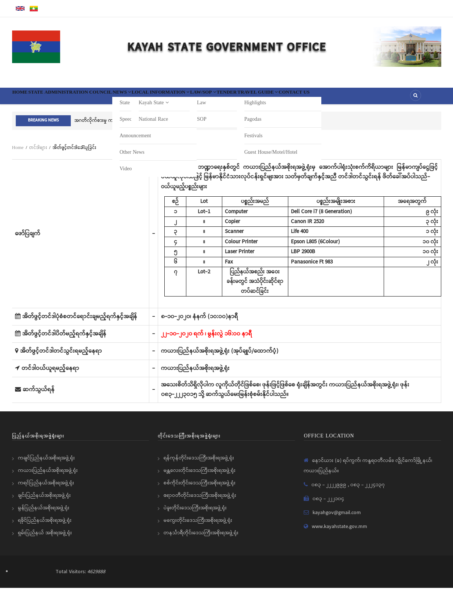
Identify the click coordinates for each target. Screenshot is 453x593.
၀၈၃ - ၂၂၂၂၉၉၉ (329, 490)
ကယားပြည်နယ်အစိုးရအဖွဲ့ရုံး (48, 476)
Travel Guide (338, 98)
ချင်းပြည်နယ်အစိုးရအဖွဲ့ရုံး (44, 500)
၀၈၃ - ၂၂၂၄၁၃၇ (367, 490)
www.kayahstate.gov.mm (339, 532)
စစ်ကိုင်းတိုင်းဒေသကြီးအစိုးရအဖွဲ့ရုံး (199, 488)
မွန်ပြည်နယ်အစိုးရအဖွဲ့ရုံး (43, 513)
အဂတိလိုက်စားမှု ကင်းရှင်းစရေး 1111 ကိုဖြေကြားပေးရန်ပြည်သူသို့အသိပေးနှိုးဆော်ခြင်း (155, 126)
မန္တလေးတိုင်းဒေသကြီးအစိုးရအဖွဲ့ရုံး (199, 476)
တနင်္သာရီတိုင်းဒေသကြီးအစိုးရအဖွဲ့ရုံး (201, 538)
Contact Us (387, 98)
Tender (296, 98)
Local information (206, 98)
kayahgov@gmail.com (337, 518)
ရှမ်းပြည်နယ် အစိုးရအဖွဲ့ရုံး (45, 538)
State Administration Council (88, 98)
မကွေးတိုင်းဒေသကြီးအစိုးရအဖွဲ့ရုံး (198, 525)
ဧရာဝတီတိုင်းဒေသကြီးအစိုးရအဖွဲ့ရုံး (200, 500)
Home (24, 98)
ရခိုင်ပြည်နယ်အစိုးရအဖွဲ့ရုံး (45, 525)
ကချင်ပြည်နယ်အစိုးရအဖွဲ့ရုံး (46, 463)
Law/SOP (262, 98)
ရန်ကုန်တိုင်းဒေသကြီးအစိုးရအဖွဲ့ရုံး (199, 463)
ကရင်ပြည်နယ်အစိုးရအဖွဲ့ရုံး (46, 488)
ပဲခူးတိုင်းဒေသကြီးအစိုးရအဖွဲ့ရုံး (195, 513)
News (154, 98)
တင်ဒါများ (38, 152)
